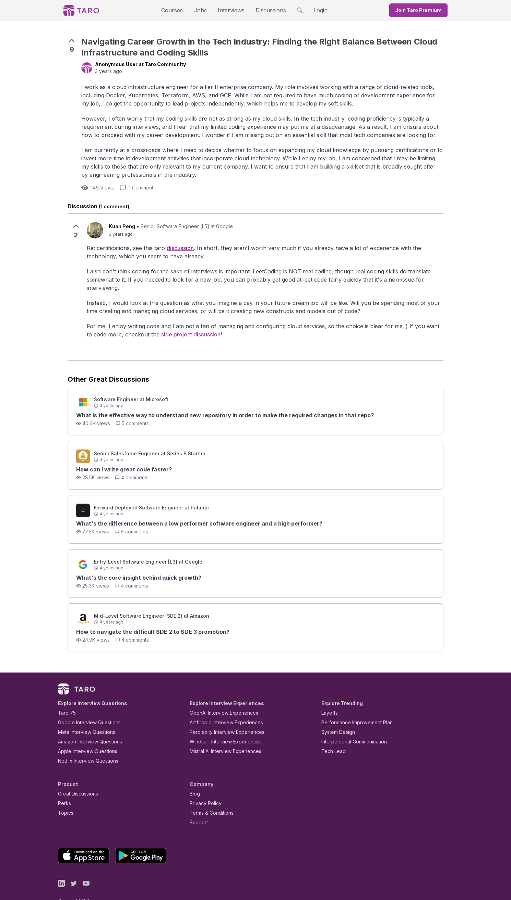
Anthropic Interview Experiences (221, 707)
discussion (168, 240)
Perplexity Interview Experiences (222, 716)
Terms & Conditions (209, 797)
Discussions (265, 10)
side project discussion (124, 318)
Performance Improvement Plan (352, 707)
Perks (63, 787)
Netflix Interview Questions (84, 745)
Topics (64, 797)
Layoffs (328, 697)
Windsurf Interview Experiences (221, 726)
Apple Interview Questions (84, 735)
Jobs (202, 10)
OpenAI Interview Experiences (219, 697)
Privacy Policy (204, 787)
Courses (178, 10)
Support (197, 807)
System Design (335, 716)
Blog (194, 778)
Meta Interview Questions (83, 716)
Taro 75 (65, 697)
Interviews (230, 10)
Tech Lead (331, 735)
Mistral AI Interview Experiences (222, 735)
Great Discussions (75, 778)
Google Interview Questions (85, 707)
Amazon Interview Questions (86, 726)
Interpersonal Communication (350, 726)
